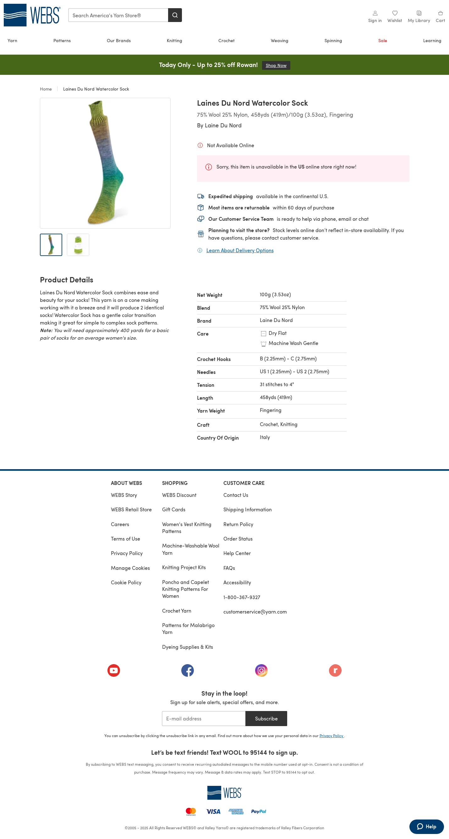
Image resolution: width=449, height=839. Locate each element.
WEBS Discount (179, 495)
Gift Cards (173, 509)
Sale (382, 40)
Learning (432, 40)
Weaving (279, 40)
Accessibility (237, 582)
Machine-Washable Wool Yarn (190, 549)
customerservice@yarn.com (255, 611)
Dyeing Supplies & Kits (187, 646)
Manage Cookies (130, 567)
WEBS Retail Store (131, 509)
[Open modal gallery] (105, 163)
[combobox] (118, 15)
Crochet (226, 40)
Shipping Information (247, 509)
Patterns (62, 40)
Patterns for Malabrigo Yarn (188, 628)
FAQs (229, 567)
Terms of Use (125, 538)
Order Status (238, 538)
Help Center (237, 553)
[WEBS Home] (224, 793)
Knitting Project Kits (184, 567)
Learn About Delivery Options (240, 250)
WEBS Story (124, 495)
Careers (120, 524)
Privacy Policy (127, 553)
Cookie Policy (126, 582)
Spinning (333, 40)
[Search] (175, 15)
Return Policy (238, 524)
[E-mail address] (204, 718)
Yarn (12, 40)
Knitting (174, 40)
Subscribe (266, 718)
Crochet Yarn (176, 610)
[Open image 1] (51, 245)
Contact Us (235, 495)
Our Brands (119, 40)
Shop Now (278, 65)
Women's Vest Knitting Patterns (186, 527)
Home (46, 89)
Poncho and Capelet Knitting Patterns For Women (185, 589)
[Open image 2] (78, 245)
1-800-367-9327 (241, 597)
